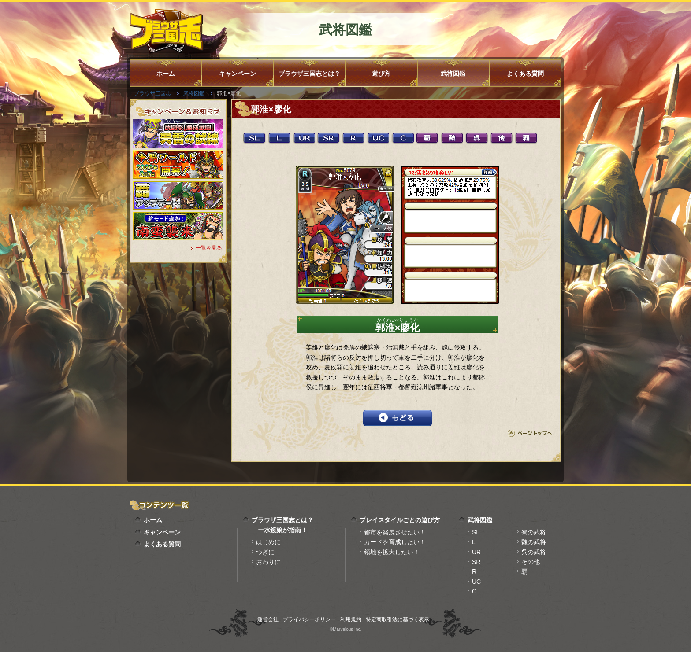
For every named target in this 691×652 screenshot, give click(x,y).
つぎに (265, 552)
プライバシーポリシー (309, 619)
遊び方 (381, 73)
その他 (530, 561)
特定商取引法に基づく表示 (397, 619)
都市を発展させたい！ (395, 532)
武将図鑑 (453, 73)
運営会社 (268, 619)
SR (476, 561)
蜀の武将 (533, 532)
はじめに (268, 541)
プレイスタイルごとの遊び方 (400, 519)
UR (476, 552)
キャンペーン (237, 73)
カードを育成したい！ (395, 541)
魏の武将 (533, 541)
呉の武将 (533, 552)
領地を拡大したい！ (392, 552)
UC (476, 581)
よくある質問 (525, 73)
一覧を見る (209, 248)
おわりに (268, 561)
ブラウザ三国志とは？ (309, 73)
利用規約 (350, 619)
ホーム (165, 73)
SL (475, 532)
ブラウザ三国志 (152, 93)
